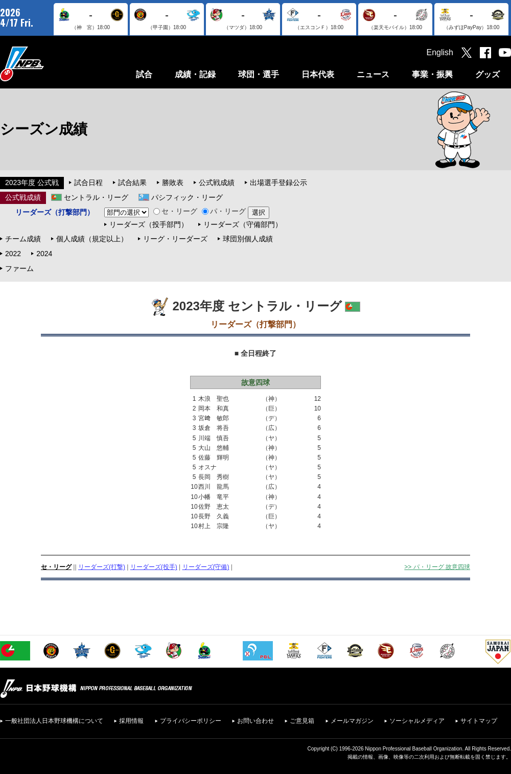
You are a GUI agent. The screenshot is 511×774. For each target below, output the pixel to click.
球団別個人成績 (248, 239)
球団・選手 (258, 74)
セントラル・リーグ (96, 197)
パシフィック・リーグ (187, 197)
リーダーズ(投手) (153, 567)
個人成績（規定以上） (92, 239)
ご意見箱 (302, 720)
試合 (144, 74)
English (440, 52)
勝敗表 (172, 182)
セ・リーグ (175, 211)
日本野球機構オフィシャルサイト (47, 63)
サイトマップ (478, 720)
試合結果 (132, 182)
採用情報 (131, 720)
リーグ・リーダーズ (175, 239)
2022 (13, 253)
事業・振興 (432, 74)
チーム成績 (23, 239)
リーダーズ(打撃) (101, 567)
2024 (44, 253)
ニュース (373, 74)
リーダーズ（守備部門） (242, 224)
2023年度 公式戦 (32, 182)
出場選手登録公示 (278, 182)
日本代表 (317, 74)
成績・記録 (195, 74)
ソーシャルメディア (417, 720)
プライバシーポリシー (190, 720)
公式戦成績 (217, 182)
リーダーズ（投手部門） (148, 224)
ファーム (19, 268)
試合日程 (88, 182)
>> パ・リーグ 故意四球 (437, 567)
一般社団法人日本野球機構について (54, 720)
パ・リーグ (224, 211)
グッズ (487, 74)
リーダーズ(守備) (205, 567)
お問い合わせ (255, 720)
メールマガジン (352, 720)
